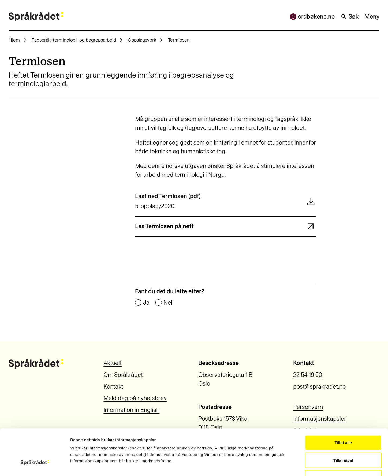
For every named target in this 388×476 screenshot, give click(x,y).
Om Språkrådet (123, 374)
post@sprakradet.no (319, 386)
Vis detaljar (290, 465)
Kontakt (113, 386)
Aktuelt (112, 363)
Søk (350, 16)
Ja (146, 303)
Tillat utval (343, 423)
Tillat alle (343, 405)
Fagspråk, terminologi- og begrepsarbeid (74, 40)
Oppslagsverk (142, 40)
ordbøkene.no (312, 16)
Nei (167, 303)
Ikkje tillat (343, 440)
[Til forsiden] (36, 16)
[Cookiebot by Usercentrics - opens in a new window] (34, 466)
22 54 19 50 (307, 374)
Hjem (14, 40)
